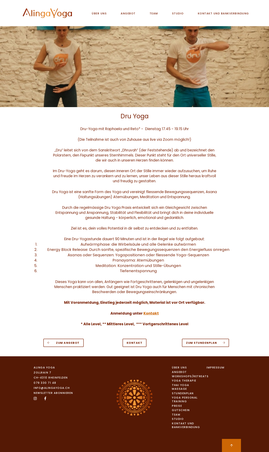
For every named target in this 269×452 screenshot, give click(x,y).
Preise (177, 406)
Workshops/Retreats (186, 376)
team (154, 13)
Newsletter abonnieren (53, 393)
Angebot (128, 13)
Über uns (99, 13)
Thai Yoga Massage (180, 387)
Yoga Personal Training (185, 399)
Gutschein (181, 410)
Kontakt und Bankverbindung (223, 13)
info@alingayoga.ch (52, 388)
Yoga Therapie (184, 380)
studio (178, 13)
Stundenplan (183, 393)
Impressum (215, 367)
